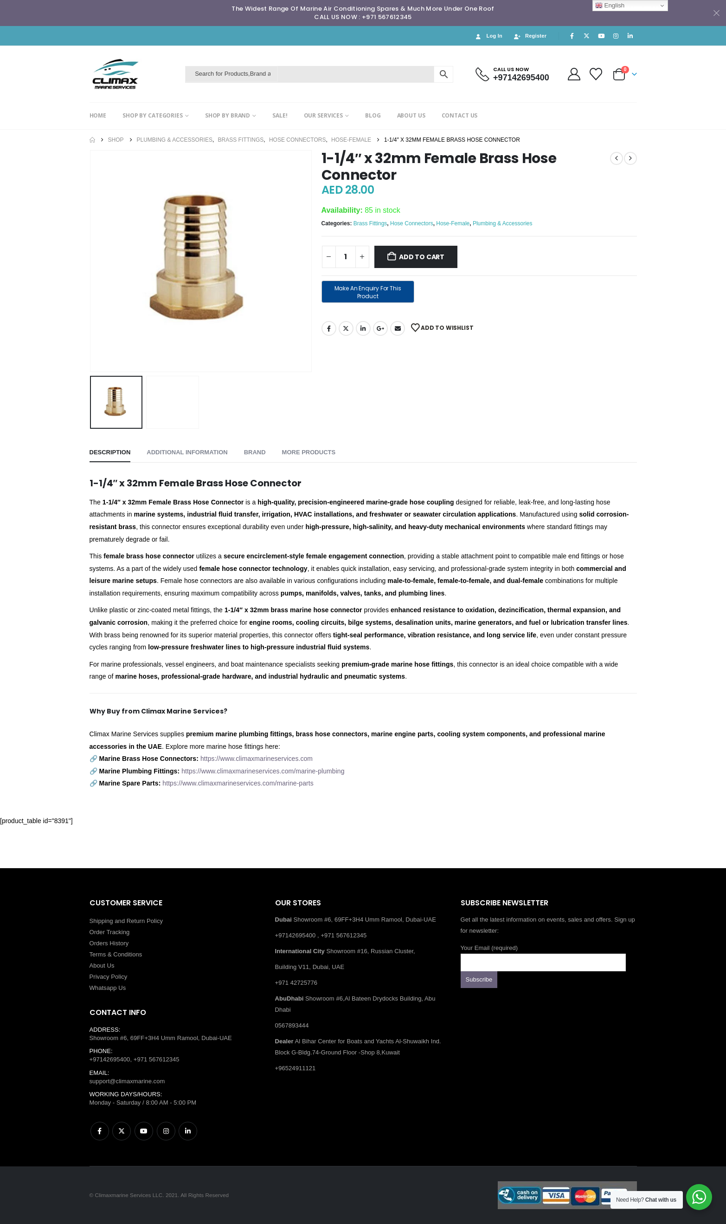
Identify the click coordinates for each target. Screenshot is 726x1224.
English (609, 5)
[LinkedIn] (630, 36)
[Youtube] (601, 36)
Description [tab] (110, 452)
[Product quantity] (345, 257)
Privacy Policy (109, 976)
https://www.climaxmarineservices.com (256, 758)
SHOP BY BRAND (227, 115)
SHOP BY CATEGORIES (152, 115)
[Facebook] (572, 36)
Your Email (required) (543, 954)
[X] (587, 36)
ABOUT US (411, 115)
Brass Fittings (370, 223)
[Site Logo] (135, 74)
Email (397, 328)
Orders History (109, 943)
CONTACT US (460, 115)
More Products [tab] (309, 452)
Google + (380, 328)
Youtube (144, 1131)
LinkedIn (363, 328)
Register (529, 36)
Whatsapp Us (108, 987)
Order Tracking (110, 932)
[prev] (616, 158)
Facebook (328, 328)
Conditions (127, 954)
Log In (488, 36)
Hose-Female (452, 223)
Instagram (166, 1131)
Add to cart (421, 257)
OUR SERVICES (323, 115)
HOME (98, 115)
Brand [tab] (255, 452)
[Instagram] (616, 36)
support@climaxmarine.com (127, 1081)
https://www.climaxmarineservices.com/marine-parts (238, 783)
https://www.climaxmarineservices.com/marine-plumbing (262, 771)
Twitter (346, 328)
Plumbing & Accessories (503, 223)
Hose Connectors (411, 223)
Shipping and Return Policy (126, 920)
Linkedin (188, 1131)
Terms (98, 954)
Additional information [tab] (187, 452)
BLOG (373, 115)
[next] (630, 158)
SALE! (279, 115)
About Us (102, 965)
